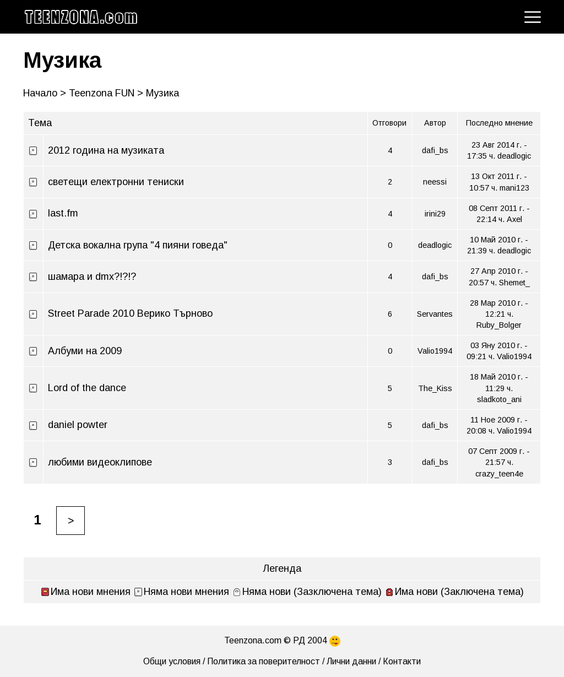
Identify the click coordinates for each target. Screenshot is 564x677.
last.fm (63, 213)
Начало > (44, 93)
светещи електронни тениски (116, 181)
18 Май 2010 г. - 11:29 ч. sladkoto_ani (499, 387)
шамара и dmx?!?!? (92, 276)
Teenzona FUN (101, 93)
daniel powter (77, 424)
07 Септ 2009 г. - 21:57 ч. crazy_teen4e (499, 462)
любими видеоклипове (100, 462)
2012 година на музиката (106, 150)
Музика (62, 60)
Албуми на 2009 (85, 350)
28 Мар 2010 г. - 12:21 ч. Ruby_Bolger (499, 314)
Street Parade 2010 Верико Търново (130, 313)
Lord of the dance (87, 387)
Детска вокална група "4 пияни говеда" (137, 245)
